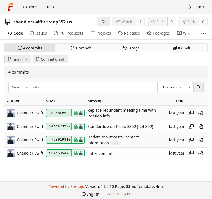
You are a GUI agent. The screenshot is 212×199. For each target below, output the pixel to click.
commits (30, 48)
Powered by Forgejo (66, 186)
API (127, 194)
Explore (30, 6)
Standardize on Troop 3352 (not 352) (120, 126)
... (114, 142)
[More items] (203, 33)
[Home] (10, 7)
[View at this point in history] (201, 113)
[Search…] (198, 87)
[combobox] (175, 87)
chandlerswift (28, 22)
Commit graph (50, 59)
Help (49, 6)
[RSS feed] (103, 21)
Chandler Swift (30, 113)
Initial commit (100, 153)
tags (131, 48)
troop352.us (59, 22)
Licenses (112, 194)
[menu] (91, 194)
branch (80, 48)
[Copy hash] (191, 113)
